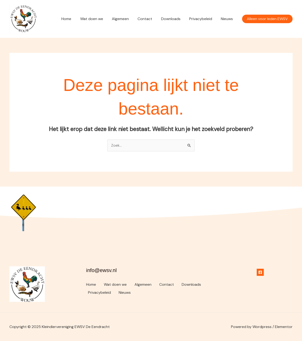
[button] (267, 19)
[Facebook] (260, 272)
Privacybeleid (202, 18)
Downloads (174, 18)
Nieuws (228, 18)
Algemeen (125, 18)
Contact (149, 18)
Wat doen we (98, 18)
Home (75, 18)
